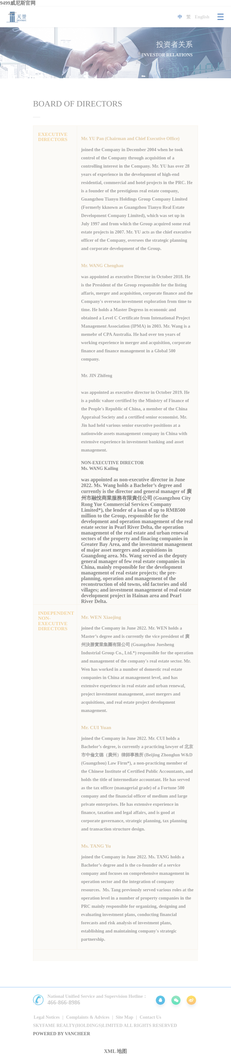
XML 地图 (115, 1051)
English (202, 16)
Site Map (124, 1017)
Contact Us (150, 1017)
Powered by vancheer (61, 1033)
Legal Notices (47, 1017)
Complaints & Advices (87, 1017)
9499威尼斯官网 (18, 3)
